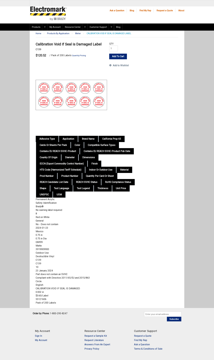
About (181, 10)
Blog (132, 10)
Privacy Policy (91, 348)
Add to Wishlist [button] (121, 65)
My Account (55, 27)
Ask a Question (117, 10)
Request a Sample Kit (95, 335)
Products (36, 27)
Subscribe (174, 319)
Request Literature (94, 340)
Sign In (38, 335)
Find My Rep (145, 10)
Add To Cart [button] (118, 56)
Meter (78, 33)
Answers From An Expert (97, 344)
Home (38, 33)
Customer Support (98, 27)
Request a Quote (165, 10)
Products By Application (58, 33)
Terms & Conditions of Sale (148, 348)
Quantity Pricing (79, 55)
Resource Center (73, 27)
